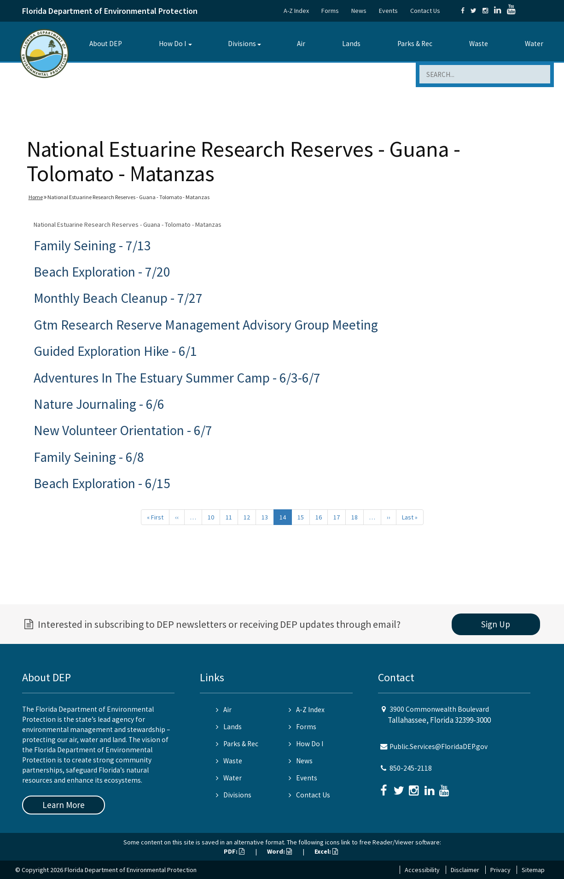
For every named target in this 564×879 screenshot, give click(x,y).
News (358, 10)
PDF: (234, 851)
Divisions (242, 43)
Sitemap (533, 870)
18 (354, 517)
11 (229, 517)
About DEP (105, 43)
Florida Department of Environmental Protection (110, 11)
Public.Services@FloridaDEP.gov (439, 746)
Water (534, 43)
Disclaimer (465, 870)
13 (265, 517)
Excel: (326, 851)
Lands (351, 43)
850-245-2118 (411, 768)
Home (36, 197)
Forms (330, 10)
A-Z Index (296, 10)
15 (300, 517)
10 (211, 517)
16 (318, 517)
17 (336, 517)
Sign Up (495, 624)
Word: (279, 851)
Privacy (500, 870)
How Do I (172, 43)
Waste (478, 43)
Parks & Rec (414, 43)
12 (247, 517)
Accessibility (422, 870)
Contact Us (425, 10)
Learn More (63, 804)
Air (301, 43)
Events (388, 10)
